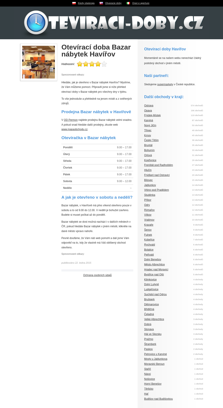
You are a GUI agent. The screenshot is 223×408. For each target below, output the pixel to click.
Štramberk (150, 344)
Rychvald (149, 244)
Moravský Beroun (154, 363)
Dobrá (147, 324)
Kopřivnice (150, 160)
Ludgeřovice (151, 289)
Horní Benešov (152, 383)
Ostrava (148, 105)
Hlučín (148, 170)
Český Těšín (151, 140)
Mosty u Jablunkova (155, 358)
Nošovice (149, 379)
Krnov (147, 135)
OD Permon (71, 119)
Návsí (147, 374)
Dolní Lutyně (151, 284)
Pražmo (148, 339)
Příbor (147, 199)
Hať (146, 393)
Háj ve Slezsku (152, 334)
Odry (147, 205)
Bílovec (148, 180)
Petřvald (149, 254)
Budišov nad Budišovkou (158, 398)
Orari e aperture (140, 3)
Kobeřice (149, 239)
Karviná (148, 120)
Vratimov (149, 219)
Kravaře (148, 224)
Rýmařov (149, 210)
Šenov (148, 229)
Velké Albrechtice (154, 319)
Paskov (148, 349)
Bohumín (149, 150)
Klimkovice (150, 279)
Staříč (147, 368)
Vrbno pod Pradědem (156, 189)
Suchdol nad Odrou (155, 294)
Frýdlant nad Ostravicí (157, 175)
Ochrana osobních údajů (97, 275)
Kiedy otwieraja (86, 3)
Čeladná (149, 314)
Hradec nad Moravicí (156, 269)
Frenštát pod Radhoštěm (158, 165)
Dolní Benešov (152, 259)
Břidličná (149, 309)
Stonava (149, 329)
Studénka (149, 194)
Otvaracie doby (113, 3)
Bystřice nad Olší (154, 274)
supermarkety (165, 84)
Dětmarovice (151, 304)
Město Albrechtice (154, 264)
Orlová (148, 155)
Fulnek (148, 234)
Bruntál (148, 145)
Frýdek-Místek (152, 115)
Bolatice (149, 249)
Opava (148, 110)
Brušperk (149, 299)
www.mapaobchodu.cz (74, 129)
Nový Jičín (150, 125)
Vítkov (147, 214)
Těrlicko (148, 388)
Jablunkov (150, 185)
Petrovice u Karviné (155, 354)
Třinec (147, 130)
